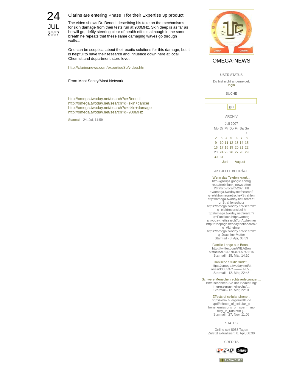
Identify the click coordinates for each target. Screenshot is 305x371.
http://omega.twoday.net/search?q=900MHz (105, 112)
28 (241, 152)
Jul (53, 26)
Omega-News (231, 61)
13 (236, 142)
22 (246, 147)
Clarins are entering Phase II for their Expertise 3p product (125, 15)
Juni (225, 161)
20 (236, 147)
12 (231, 142)
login (231, 85)
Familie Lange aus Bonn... (231, 245)
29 (246, 152)
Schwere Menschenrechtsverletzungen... (231, 279)
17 (221, 147)
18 (226, 147)
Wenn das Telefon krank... (231, 177)
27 (236, 152)
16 (215, 147)
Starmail (74, 119)
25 (226, 152)
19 (231, 147)
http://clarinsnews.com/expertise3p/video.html (107, 67)
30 (215, 157)
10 (221, 142)
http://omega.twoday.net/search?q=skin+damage (110, 107)
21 (241, 147)
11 (226, 142)
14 (241, 142)
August (240, 161)
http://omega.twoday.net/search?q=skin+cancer (108, 103)
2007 (53, 34)
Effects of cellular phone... (231, 296)
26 (231, 152)
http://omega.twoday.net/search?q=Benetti (104, 98)
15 (246, 142)
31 (221, 157)
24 (53, 16)
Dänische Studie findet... (231, 262)
